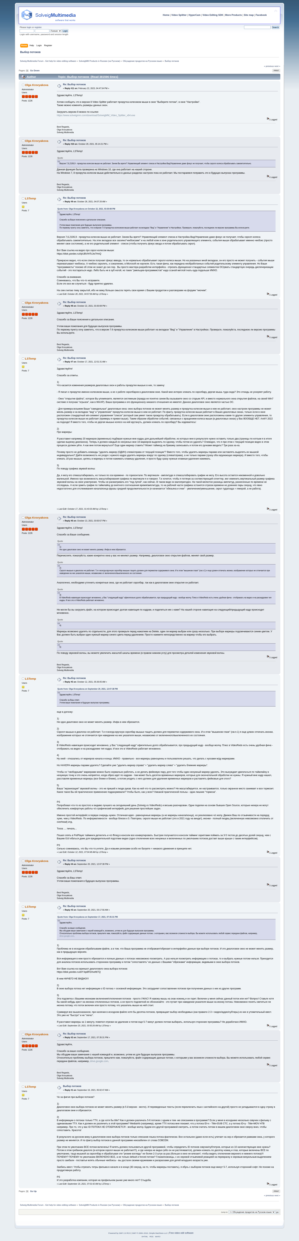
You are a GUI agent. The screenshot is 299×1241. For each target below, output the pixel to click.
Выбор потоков (72, 1086)
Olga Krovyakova (36, 85)
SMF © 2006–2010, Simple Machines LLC (149, 1233)
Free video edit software (181, 1233)
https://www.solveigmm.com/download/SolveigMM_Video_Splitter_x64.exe (96, 115)
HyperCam (194, 15)
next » (277, 66)
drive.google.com (66, 936)
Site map (249, 15)
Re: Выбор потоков (74, 84)
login (29, 27)
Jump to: (224, 1212)
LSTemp (30, 198)
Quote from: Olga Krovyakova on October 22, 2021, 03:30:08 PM (86, 209)
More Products (233, 15)
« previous (269, 66)
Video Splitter (179, 15)
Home (166, 15)
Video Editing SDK (212, 15)
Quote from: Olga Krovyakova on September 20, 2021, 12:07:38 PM (87, 689)
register (38, 27)
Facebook (261, 15)
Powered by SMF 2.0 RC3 (119, 1233)
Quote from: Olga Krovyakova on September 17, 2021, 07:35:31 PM (87, 917)
